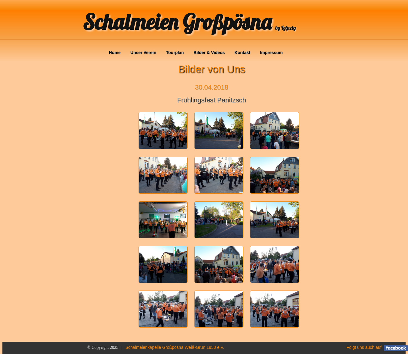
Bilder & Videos (209, 52)
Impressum (271, 52)
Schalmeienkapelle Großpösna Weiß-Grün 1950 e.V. (174, 347)
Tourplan (175, 52)
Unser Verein (143, 52)
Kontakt (242, 52)
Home (115, 52)
